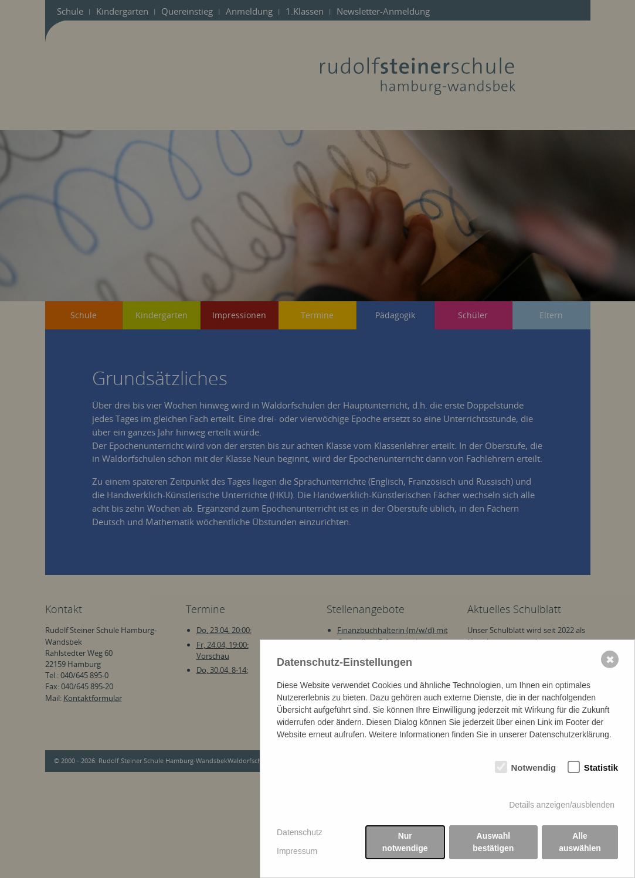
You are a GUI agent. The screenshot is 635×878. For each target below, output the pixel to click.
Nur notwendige (405, 842)
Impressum (297, 851)
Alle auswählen (580, 842)
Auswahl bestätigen (493, 842)
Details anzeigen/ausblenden (561, 804)
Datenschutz (299, 832)
